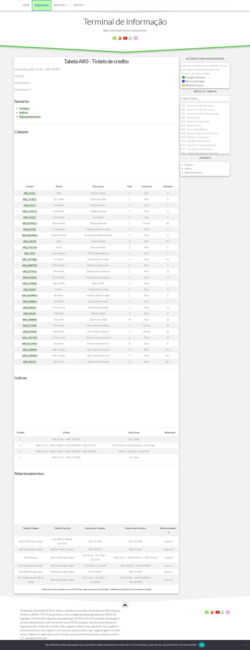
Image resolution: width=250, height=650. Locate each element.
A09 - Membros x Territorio (194, 137)
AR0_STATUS (30, 247)
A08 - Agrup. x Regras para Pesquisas (199, 133)
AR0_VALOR (29, 241)
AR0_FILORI (29, 313)
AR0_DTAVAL (30, 277)
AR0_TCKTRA (29, 337)
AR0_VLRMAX (29, 355)
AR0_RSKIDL (29, 307)
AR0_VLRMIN (30, 349)
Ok (201, 645)
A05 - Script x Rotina (191, 125)
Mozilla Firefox (192, 85)
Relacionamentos (30, 116)
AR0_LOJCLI (29, 217)
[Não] (246, 645)
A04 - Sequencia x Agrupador (195, 121)
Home (26, 5)
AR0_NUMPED (29, 235)
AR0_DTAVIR (29, 331)
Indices (23, 112)
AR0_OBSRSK (29, 319)
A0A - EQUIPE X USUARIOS (195, 141)
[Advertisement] (96, 159)
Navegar (59, 5)
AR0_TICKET (30, 199)
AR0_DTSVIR (29, 325)
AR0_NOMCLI (29, 223)
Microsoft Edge (193, 81)
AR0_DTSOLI (29, 271)
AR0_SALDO (29, 361)
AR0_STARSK (30, 283)
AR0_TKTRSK (29, 259)
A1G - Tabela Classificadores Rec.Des (199, 153)
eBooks (78, 5)
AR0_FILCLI (30, 205)
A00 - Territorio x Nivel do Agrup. (197, 105)
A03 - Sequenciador (191, 117)
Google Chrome (193, 77)
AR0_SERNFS (30, 301)
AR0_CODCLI (30, 211)
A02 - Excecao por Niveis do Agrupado (200, 113)
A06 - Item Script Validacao (194, 129)
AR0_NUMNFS (29, 295)
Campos (24, 108)
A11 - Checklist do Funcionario (196, 149)
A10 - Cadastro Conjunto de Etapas (199, 145)
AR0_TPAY (29, 253)
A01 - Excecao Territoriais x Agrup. (198, 109)
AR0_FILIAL (30, 193)
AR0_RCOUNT (29, 343)
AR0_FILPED (29, 229)
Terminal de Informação (125, 21)
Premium (42, 5)
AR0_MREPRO (29, 265)
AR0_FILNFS (29, 289)
